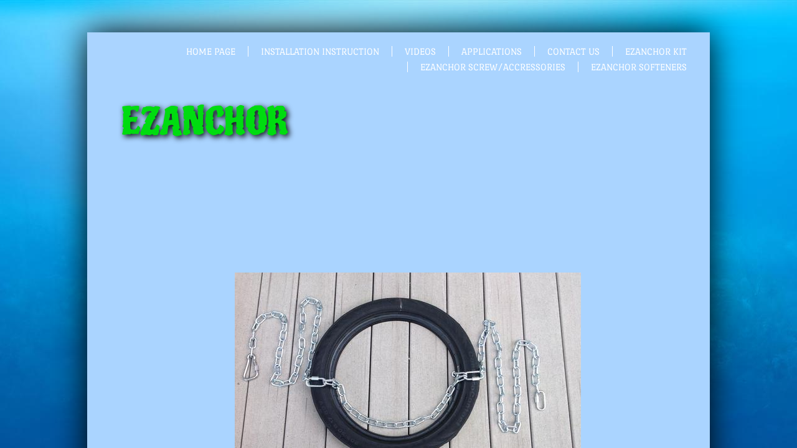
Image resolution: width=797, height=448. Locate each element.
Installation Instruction (320, 51)
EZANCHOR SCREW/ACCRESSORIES (492, 67)
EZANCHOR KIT (656, 51)
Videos (420, 51)
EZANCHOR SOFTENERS (639, 67)
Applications (491, 51)
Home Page (210, 51)
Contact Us (573, 51)
